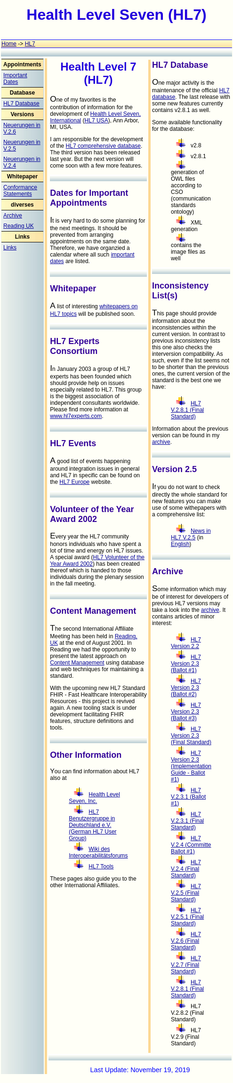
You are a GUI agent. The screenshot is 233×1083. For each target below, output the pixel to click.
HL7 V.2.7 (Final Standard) (186, 965)
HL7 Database (21, 103)
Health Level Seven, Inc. (94, 797)
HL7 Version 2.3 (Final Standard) (191, 736)
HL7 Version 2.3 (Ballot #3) (186, 712)
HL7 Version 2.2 (186, 643)
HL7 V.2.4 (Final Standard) (186, 869)
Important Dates (15, 78)
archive (161, 442)
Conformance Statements (20, 190)
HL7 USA (96, 120)
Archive (12, 215)
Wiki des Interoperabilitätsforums (98, 852)
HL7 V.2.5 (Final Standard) (186, 893)
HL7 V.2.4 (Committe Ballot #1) (191, 845)
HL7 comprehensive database (103, 146)
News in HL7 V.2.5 (191, 534)
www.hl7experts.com (76, 416)
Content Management (77, 662)
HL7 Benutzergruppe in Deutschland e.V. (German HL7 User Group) (92, 825)
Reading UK (18, 226)
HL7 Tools (93, 866)
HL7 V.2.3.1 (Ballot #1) (188, 797)
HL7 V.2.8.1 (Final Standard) (187, 410)
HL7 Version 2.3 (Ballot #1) (186, 664)
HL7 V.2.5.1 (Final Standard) (187, 917)
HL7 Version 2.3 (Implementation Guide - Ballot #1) (191, 766)
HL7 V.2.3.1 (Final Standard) (187, 821)
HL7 (30, 43)
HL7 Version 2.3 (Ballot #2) (186, 688)
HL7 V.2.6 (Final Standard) (186, 941)
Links (9, 247)
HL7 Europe (74, 482)
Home (8, 43)
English (180, 544)
